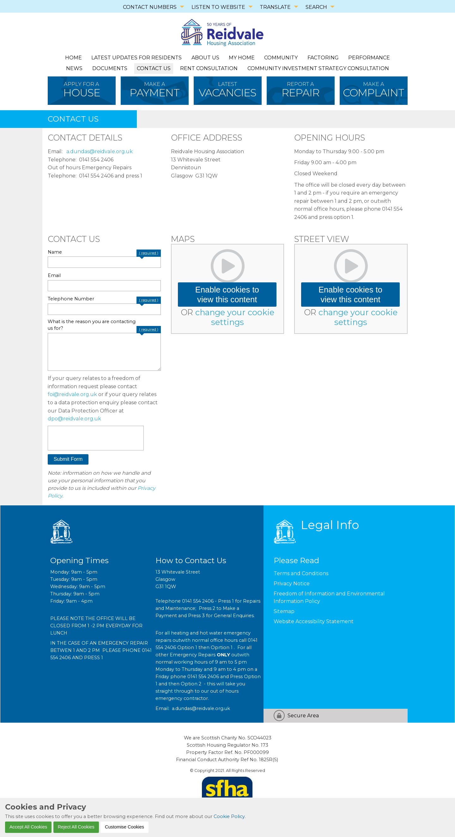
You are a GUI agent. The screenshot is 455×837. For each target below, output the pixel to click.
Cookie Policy (229, 816)
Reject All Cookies (76, 826)
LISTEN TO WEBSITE (218, 7)
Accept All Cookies (28, 826)
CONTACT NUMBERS (150, 7)
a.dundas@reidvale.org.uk (99, 151)
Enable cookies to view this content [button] (227, 294)
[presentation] (96, 438)
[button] (68, 459)
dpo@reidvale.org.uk (74, 419)
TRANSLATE (275, 7)
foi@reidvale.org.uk (72, 394)
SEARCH (316, 7)
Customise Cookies (124, 826)
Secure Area (303, 716)
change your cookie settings (234, 317)
